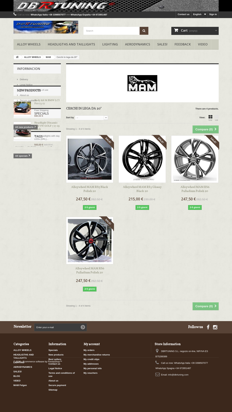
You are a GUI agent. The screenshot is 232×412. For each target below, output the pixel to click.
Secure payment (27, 99)
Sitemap (53, 389)
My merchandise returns (97, 354)
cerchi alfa (37, 232)
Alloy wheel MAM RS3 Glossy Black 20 (142, 189)
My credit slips (91, 359)
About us (24, 93)
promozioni (21, 232)
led (41, 227)
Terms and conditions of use (33, 88)
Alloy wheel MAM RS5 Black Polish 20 (89, 189)
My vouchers (90, 373)
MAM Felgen (20, 385)
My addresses (91, 364)
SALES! (162, 44)
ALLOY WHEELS (29, 44)
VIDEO (203, 44)
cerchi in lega (22, 238)
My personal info (93, 368)
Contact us (183, 14)
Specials (24, 161)
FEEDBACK (182, 44)
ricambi (19, 227)
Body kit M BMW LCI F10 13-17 (46, 123)
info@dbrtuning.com (178, 374)
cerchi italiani (22, 243)
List (216, 118)
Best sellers (55, 359)
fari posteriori (41, 238)
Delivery (23, 78)
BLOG (17, 376)
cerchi (37, 243)
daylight (31, 227)
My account (92, 344)
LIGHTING (110, 44)
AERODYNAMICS (137, 44)
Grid (210, 118)
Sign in (213, 14)
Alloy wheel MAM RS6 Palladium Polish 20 (194, 189)
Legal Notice (26, 83)
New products (29, 112)
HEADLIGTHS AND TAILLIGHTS (71, 44)
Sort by (70, 117)
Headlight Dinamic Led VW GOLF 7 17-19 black (46, 174)
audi (49, 227)
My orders (89, 350)
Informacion (28, 69)
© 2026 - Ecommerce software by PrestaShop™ (38, 402)
